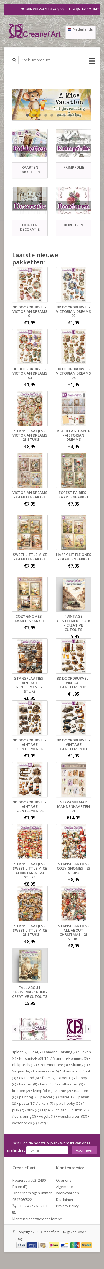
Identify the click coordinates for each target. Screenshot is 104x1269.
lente (64, 1090)
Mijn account (83, 9)
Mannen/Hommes (70, 1058)
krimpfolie (44, 1090)
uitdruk (82, 1109)
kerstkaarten (70, 1084)
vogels (47, 1116)
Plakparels (24, 1064)
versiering (25, 1116)
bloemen (72, 1071)
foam (48, 1077)
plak (18, 1109)
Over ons (64, 1180)
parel (67, 1097)
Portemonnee (54, 1064)
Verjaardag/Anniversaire (35, 1071)
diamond (29, 1077)
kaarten (28, 1084)
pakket (48, 1097)
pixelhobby (69, 1103)
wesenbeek (24, 1122)
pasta (27, 1103)
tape (48, 1109)
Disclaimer (64, 1199)
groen (66, 1077)
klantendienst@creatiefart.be (37, 1218)
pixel (46, 1103)
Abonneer (84, 1150)
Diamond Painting (59, 1051)
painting (28, 1097)
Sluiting (79, 1064)
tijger (64, 1109)
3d (35, 1051)
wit (44, 1122)
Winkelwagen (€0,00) (43, 9)
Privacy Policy (67, 1205)
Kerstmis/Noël (34, 1058)
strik (33, 1109)
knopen (21, 1090)
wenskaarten (72, 1116)
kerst (47, 1084)
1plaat (19, 1051)
